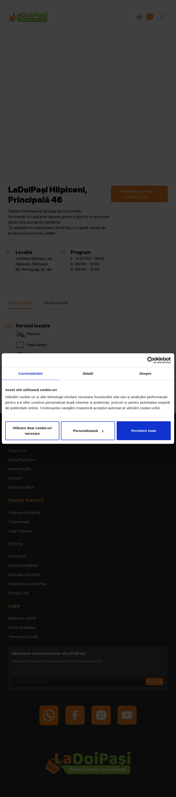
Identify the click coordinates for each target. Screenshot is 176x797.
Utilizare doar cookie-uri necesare (32, 430)
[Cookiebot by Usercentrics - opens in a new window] (151, 360)
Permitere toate (143, 431)
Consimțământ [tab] (31, 373)
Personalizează (88, 431)
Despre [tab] (145, 373)
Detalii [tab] (88, 373)
